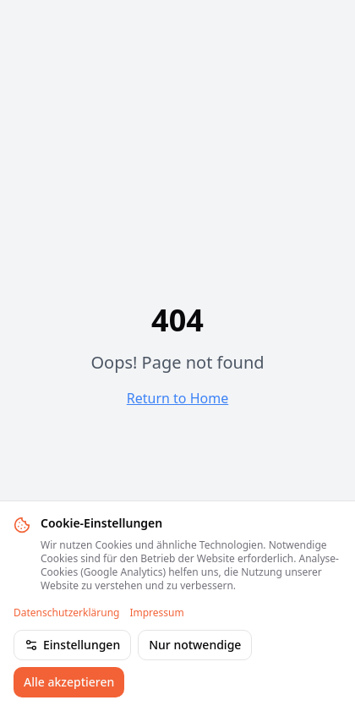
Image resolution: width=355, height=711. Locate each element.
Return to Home (177, 398)
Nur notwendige (195, 645)
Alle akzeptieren (69, 682)
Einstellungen (72, 645)
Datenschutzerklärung (66, 613)
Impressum (156, 613)
